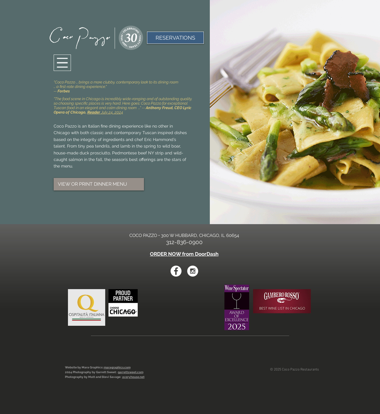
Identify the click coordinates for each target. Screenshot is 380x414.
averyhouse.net (133, 377)
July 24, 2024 (105, 112)
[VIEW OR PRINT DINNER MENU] (99, 184)
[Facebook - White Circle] (176, 271)
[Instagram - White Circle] (192, 271)
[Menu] (62, 63)
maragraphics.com (117, 367)
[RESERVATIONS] (175, 38)
